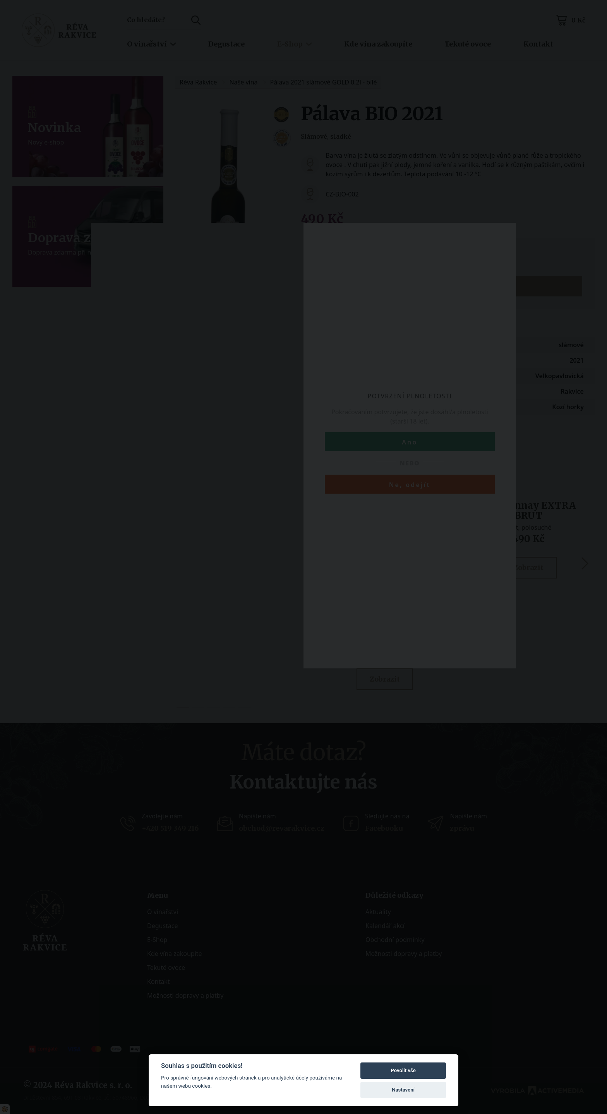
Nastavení (403, 1090)
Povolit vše (403, 1070)
